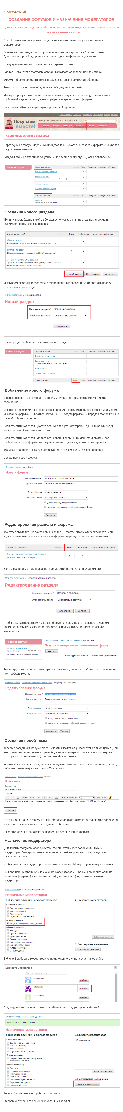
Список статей (16, 11)
